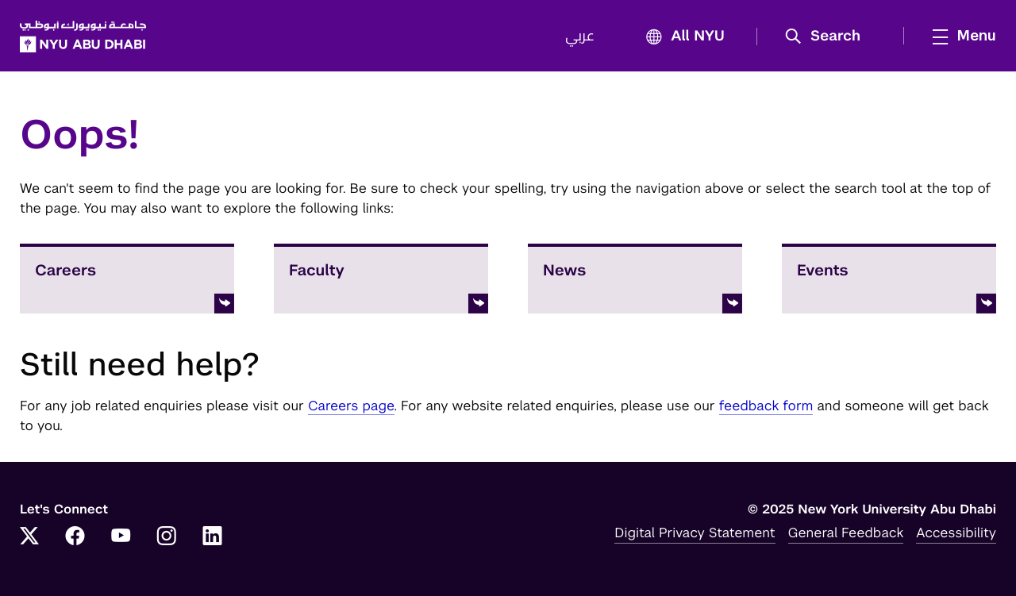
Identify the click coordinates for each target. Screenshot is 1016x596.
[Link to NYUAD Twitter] (29, 537)
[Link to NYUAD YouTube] (120, 537)
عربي (580, 36)
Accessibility (956, 532)
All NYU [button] (681, 37)
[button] (828, 36)
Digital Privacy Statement (694, 532)
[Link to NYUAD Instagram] (167, 537)
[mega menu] (959, 35)
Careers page (351, 405)
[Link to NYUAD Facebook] (75, 537)
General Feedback (846, 532)
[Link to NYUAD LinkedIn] (213, 537)
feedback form (766, 405)
